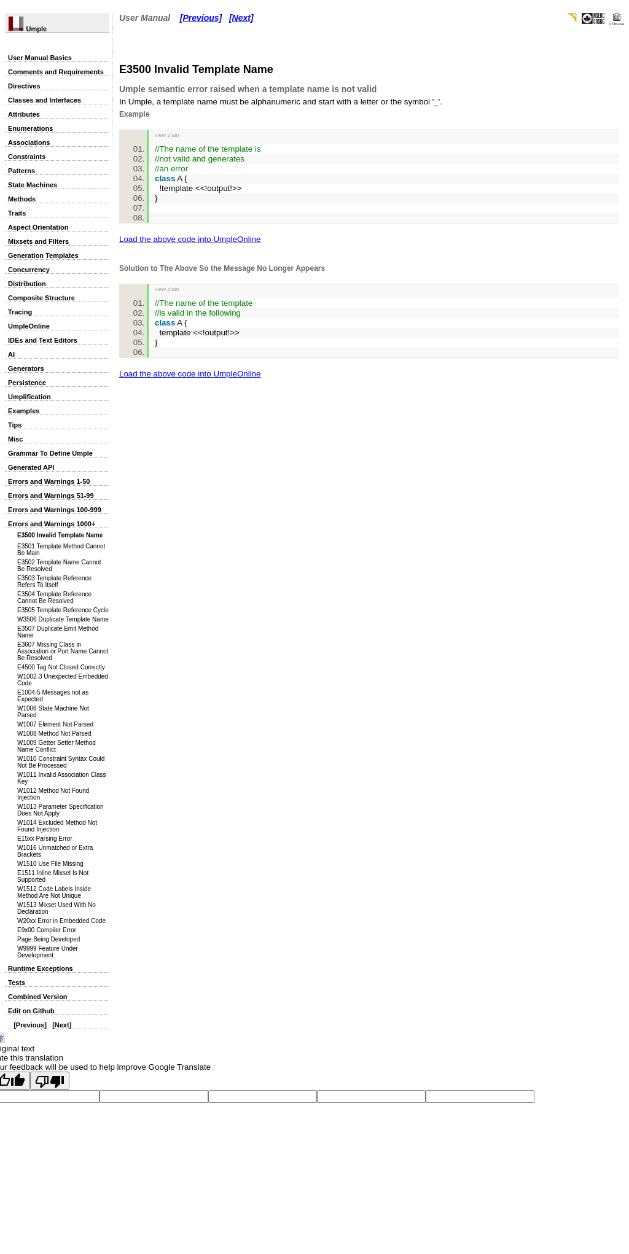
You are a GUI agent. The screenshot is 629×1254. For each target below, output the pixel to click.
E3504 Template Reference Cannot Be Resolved (54, 597)
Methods (22, 199)
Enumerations (30, 128)
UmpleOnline (29, 326)
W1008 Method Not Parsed (54, 733)
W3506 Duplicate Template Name (63, 619)
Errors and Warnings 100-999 (54, 509)
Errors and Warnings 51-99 (51, 495)
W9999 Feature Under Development (47, 952)
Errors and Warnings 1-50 (49, 481)
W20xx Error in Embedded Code (61, 920)
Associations (29, 142)
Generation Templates (43, 255)
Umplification (29, 396)
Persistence (27, 382)
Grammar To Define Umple (50, 453)
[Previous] (30, 1025)
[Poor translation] (49, 1081)
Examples (23, 411)
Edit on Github (31, 1010)
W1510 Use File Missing (50, 863)
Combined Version (38, 996)
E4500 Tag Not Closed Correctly (61, 667)
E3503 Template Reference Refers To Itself (54, 581)
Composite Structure (41, 298)
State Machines (32, 185)
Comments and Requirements (56, 72)
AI (11, 354)
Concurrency (29, 269)
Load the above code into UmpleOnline (189, 239)
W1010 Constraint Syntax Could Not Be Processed (60, 762)
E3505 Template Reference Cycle (63, 610)
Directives (24, 86)
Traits (17, 213)
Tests (16, 982)
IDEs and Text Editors (42, 340)
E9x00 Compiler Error (46, 930)
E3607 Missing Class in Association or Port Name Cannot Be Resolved (62, 651)
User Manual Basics (40, 57)
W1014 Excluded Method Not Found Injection (57, 826)
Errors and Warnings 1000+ (51, 524)
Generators (26, 368)
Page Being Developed (48, 939)
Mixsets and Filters (38, 241)
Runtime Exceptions (40, 968)
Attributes (24, 114)
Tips (14, 425)
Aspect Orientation (38, 227)
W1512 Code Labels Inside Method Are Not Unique (54, 892)
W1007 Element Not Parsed (55, 724)
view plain (167, 135)
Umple (27, 29)
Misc (15, 439)
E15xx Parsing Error (44, 838)
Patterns (21, 170)
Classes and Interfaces (44, 100)
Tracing (20, 312)
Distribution (27, 283)
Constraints (26, 156)
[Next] (61, 1025)
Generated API (31, 467)
